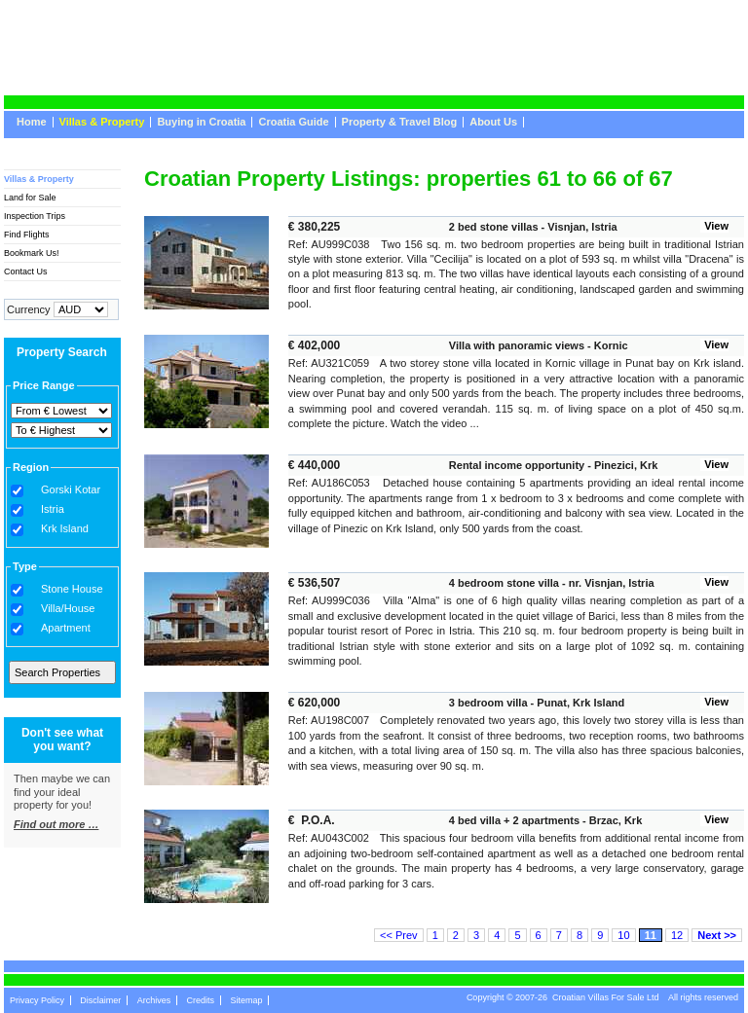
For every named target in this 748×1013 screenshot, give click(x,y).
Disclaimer (100, 1000)
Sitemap (246, 1000)
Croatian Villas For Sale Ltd (605, 997)
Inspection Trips (34, 216)
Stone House (72, 589)
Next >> (716, 935)
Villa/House (67, 608)
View (716, 226)
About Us (493, 122)
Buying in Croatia (201, 122)
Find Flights (27, 234)
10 (623, 935)
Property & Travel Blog (400, 122)
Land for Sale (30, 197)
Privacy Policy (37, 1000)
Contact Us (26, 271)
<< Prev (399, 935)
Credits (201, 1000)
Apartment (66, 628)
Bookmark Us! (31, 253)
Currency (29, 309)
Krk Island (65, 529)
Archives (154, 1000)
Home (32, 122)
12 (677, 935)
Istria (52, 509)
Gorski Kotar (70, 490)
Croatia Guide (293, 122)
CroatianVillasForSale (163, 29)
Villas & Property (102, 122)
